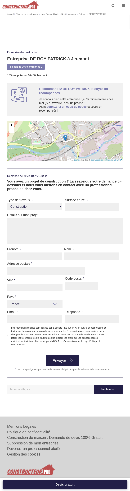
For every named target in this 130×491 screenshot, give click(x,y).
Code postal (73, 278)
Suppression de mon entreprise (33, 443)
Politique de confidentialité (28, 432)
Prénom (14, 249)
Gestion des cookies (23, 454)
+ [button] (11, 125)
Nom (69, 249)
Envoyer (59, 361)
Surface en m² (76, 200)
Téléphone (74, 312)
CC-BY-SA (118, 160)
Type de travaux (20, 200)
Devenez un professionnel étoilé (33, 449)
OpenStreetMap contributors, (102, 160)
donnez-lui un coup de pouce (67, 106)
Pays (10, 296)
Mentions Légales (21, 426)
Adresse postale (18, 263)
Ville (10, 280)
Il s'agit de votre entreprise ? (26, 66)
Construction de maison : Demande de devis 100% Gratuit (55, 437)
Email (12, 312)
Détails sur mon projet (24, 215)
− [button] (11, 130)
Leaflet (77, 160)
